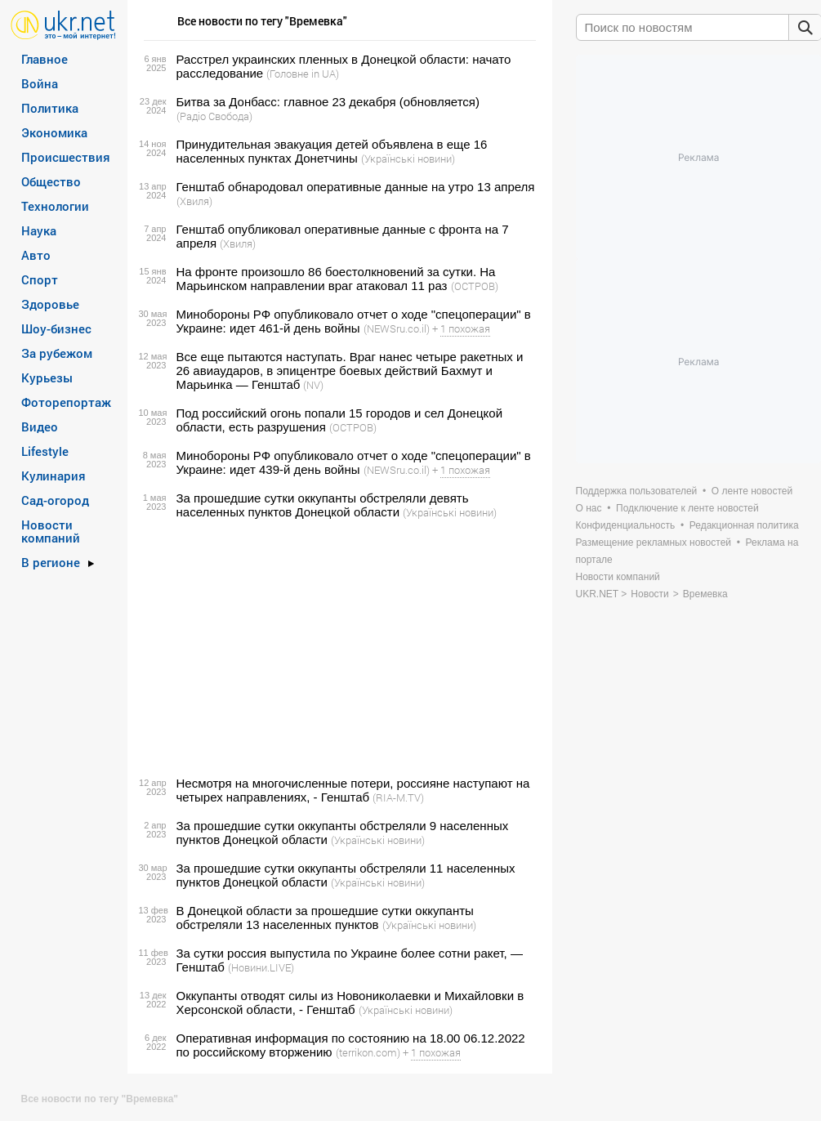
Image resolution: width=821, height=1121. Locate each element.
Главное (44, 58)
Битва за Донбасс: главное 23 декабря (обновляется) (328, 102)
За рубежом (56, 353)
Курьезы (47, 377)
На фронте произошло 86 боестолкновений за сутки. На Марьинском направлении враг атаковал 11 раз (336, 279)
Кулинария (53, 475)
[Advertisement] (337, 648)
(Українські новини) (408, 158)
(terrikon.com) (368, 1052)
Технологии (55, 205)
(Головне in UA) (302, 73)
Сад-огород (55, 500)
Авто (36, 254)
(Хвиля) (194, 201)
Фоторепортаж (66, 402)
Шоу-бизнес (56, 328)
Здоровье (50, 303)
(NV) (313, 384)
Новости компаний (50, 531)
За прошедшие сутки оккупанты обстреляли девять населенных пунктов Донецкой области (322, 505)
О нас (589, 508)
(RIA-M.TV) (398, 797)
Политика (49, 107)
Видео (39, 426)
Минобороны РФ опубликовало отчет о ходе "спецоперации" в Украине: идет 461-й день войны (353, 321)
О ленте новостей (752, 491)
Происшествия (65, 156)
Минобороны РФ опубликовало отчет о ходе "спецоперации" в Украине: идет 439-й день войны (353, 462)
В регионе (50, 562)
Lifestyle (45, 451)
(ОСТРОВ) (474, 286)
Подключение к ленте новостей (687, 508)
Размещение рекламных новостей (654, 542)
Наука (38, 230)
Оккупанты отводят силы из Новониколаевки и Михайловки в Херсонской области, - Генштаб (350, 1002)
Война (39, 83)
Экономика (54, 132)
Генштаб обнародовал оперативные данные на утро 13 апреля (355, 187)
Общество (51, 181)
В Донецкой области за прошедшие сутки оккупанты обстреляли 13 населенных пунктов (325, 917)
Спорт (39, 279)
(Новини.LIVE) (261, 967)
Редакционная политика (744, 525)
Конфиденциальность (626, 525)
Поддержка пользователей (637, 491)
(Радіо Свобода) (214, 116)
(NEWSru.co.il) (397, 328)
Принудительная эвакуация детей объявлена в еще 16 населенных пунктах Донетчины (332, 151)
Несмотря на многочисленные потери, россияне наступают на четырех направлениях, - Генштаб (353, 790)
